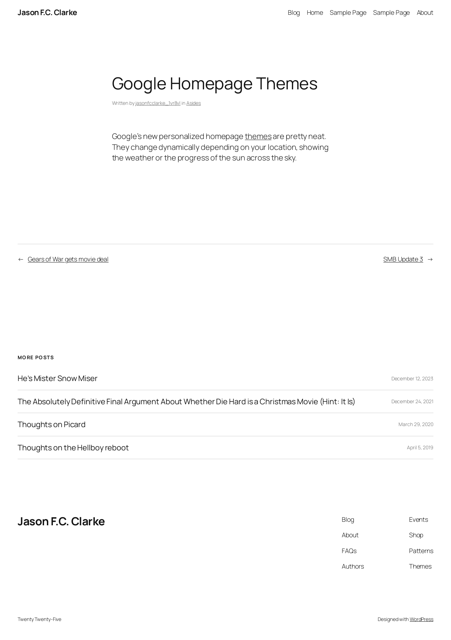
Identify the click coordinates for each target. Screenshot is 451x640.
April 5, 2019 (420, 447)
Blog (294, 12)
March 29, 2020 (416, 424)
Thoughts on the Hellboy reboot (73, 447)
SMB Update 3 (403, 259)
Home (315, 12)
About (425, 12)
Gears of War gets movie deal (68, 259)
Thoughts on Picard (52, 424)
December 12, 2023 (412, 378)
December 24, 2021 (412, 401)
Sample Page (348, 12)
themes (258, 136)
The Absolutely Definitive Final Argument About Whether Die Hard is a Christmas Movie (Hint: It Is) (187, 401)
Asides (193, 103)
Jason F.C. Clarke (47, 12)
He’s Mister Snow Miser (58, 378)
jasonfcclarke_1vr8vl (157, 103)
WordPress (421, 619)
